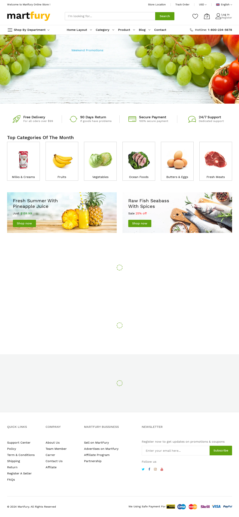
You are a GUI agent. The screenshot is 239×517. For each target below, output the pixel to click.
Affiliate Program (97, 455)
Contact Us (54, 461)
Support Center (19, 442)
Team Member (56, 449)
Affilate (51, 467)
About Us (53, 442)
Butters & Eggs (177, 177)
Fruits (61, 177)
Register (226, 17)
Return (12, 467)
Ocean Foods (138, 177)
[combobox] (110, 16)
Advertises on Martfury (101, 449)
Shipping (13, 461)
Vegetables (100, 177)
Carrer (50, 455)
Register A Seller (19, 473)
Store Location (157, 4)
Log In (225, 14)
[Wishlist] (195, 16)
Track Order (182, 4)
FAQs (11, 479)
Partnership (93, 461)
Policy (11, 449)
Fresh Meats (216, 177)
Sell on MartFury (96, 442)
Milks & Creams (23, 177)
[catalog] (23, 158)
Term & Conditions (21, 455)
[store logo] (28, 16)
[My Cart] (207, 16)
